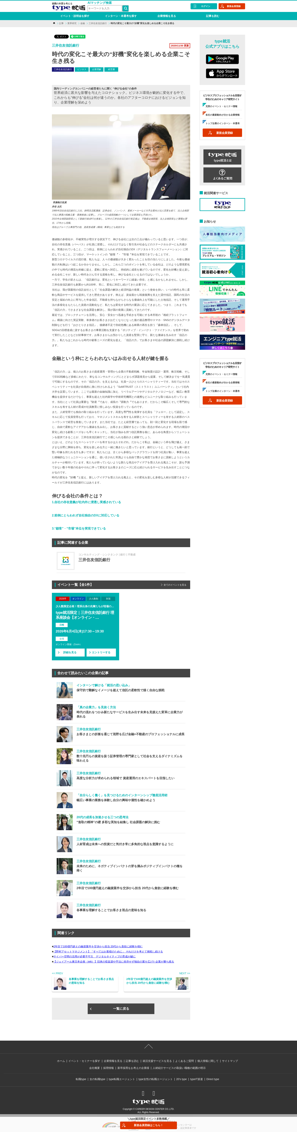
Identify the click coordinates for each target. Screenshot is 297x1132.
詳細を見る (70, 652)
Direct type (212, 1079)
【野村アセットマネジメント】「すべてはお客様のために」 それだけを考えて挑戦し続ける (108, 951)
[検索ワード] (105, 8)
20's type (181, 1079)
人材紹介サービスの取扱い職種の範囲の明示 (179, 1067)
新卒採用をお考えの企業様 (133, 1067)
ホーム (61, 1060)
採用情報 (108, 1067)
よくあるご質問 (184, 1060)
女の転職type (97, 1079)
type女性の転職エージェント (155, 1079)
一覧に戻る (121, 1008)
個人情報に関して (208, 1060)
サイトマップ (230, 1060)
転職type (81, 1079)
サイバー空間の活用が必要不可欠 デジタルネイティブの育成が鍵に (94, 956)
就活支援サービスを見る (157, 1060)
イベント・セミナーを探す (84, 1060)
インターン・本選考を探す (121, 15)
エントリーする (101, 652)
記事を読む (212, 15)
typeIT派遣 (196, 1079)
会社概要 (94, 1067)
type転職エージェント (122, 1079)
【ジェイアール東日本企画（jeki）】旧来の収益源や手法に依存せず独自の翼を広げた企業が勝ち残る (113, 961)
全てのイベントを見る (175, 585)
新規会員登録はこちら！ (148, 1125)
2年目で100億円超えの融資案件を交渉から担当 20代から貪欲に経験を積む (98, 946)
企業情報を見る (166, 15)
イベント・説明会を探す (74, 15)
